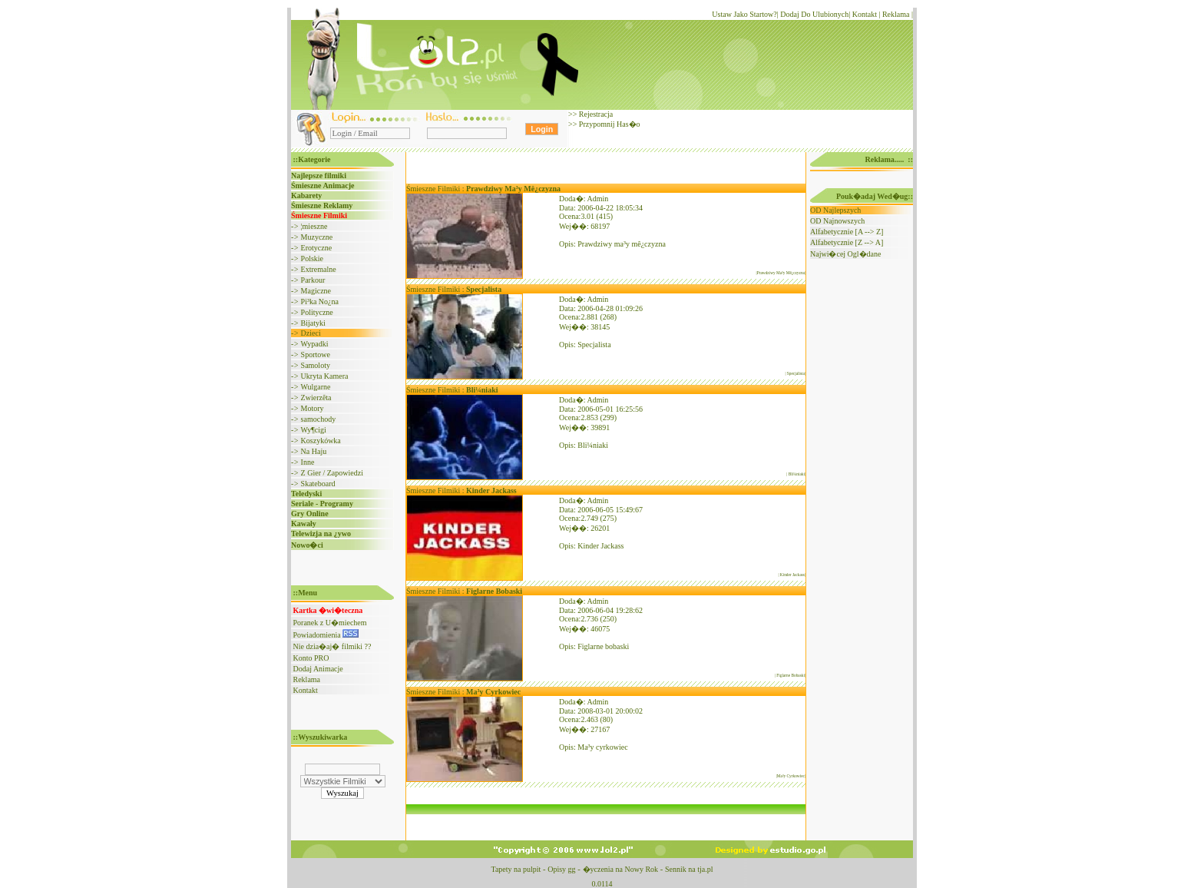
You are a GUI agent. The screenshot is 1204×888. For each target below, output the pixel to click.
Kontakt (864, 14)
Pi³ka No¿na (320, 301)
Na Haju (314, 451)
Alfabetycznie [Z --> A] (846, 242)
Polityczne (317, 312)
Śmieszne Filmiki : (483, 188)
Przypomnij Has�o (608, 124)
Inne (308, 462)
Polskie (312, 258)
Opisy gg (561, 869)
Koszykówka (321, 440)
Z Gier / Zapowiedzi (332, 473)
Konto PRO (311, 658)
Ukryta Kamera (325, 376)
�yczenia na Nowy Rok (621, 869)
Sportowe (315, 354)
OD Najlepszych (835, 210)
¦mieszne (314, 226)
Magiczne (316, 291)
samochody (318, 419)
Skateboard (318, 483)
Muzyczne (317, 237)
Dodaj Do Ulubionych (814, 14)
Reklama (895, 14)
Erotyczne (316, 248)
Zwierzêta (316, 397)
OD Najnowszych (837, 221)
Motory (312, 408)
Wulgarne (315, 387)
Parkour (313, 280)
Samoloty (315, 365)
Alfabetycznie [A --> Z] (846, 231)
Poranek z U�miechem (330, 622)
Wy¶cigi (313, 430)
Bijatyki (313, 323)
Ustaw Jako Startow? (744, 14)
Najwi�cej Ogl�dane (845, 254)
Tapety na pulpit (516, 869)
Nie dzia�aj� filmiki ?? (332, 646)
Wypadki (314, 344)
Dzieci (311, 333)
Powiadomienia (326, 635)
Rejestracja (595, 114)
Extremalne (318, 269)
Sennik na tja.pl (689, 869)
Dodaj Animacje (318, 668)
